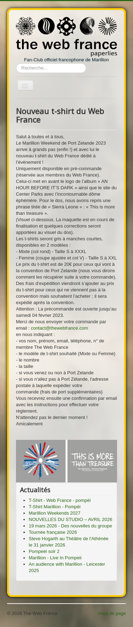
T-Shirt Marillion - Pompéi (55, 506)
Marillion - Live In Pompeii (55, 557)
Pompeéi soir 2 (44, 551)
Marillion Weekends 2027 (55, 513)
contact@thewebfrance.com (59, 328)
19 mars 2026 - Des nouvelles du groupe (70, 525)
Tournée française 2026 (53, 532)
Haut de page (112, 613)
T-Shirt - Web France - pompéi (60, 500)
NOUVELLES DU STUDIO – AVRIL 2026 (70, 519)
